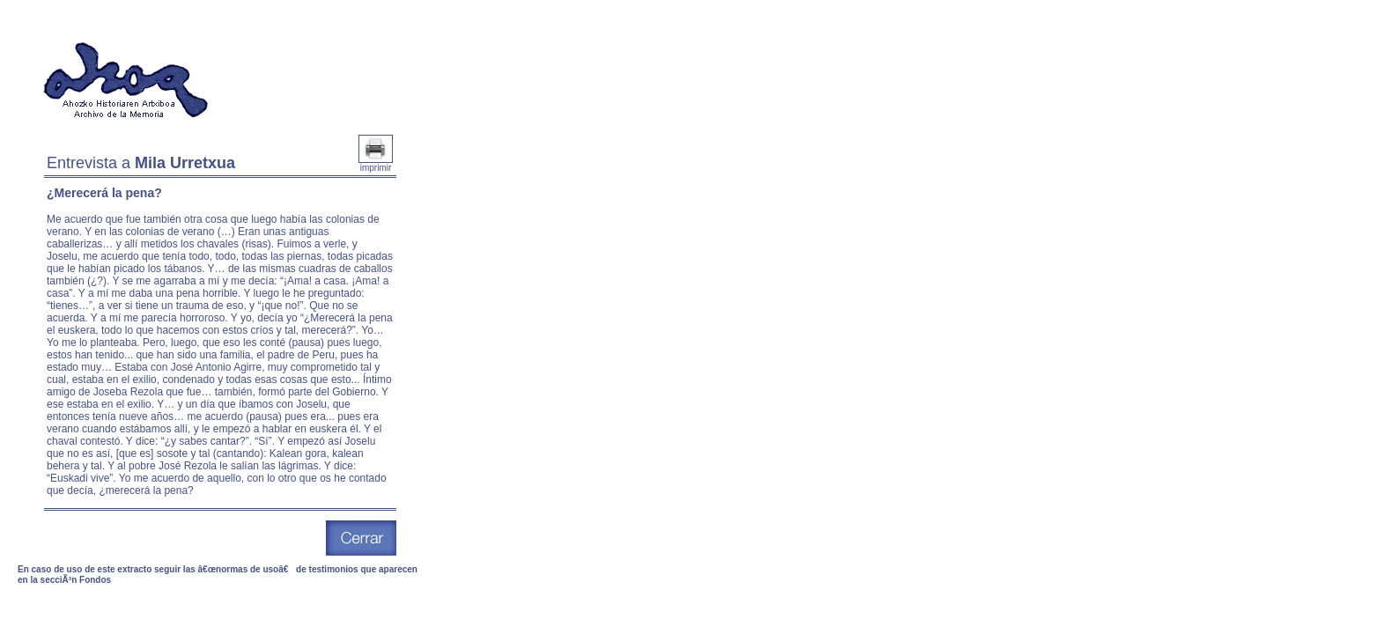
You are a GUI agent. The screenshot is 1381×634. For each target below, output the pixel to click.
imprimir (375, 164)
